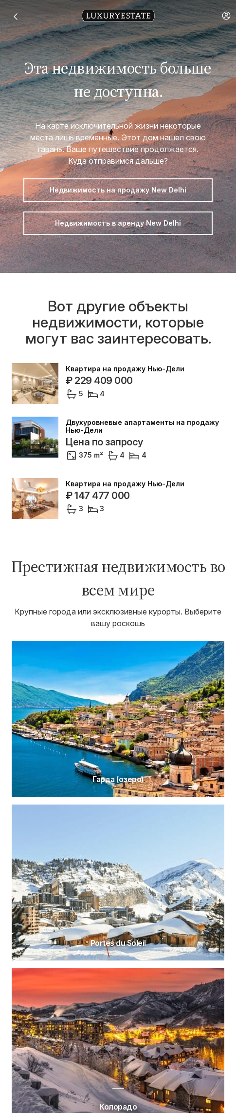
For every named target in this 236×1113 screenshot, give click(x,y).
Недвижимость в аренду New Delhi (118, 223)
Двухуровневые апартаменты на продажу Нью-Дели (142, 426)
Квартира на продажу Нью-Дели (125, 369)
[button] (226, 15)
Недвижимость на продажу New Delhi (118, 190)
